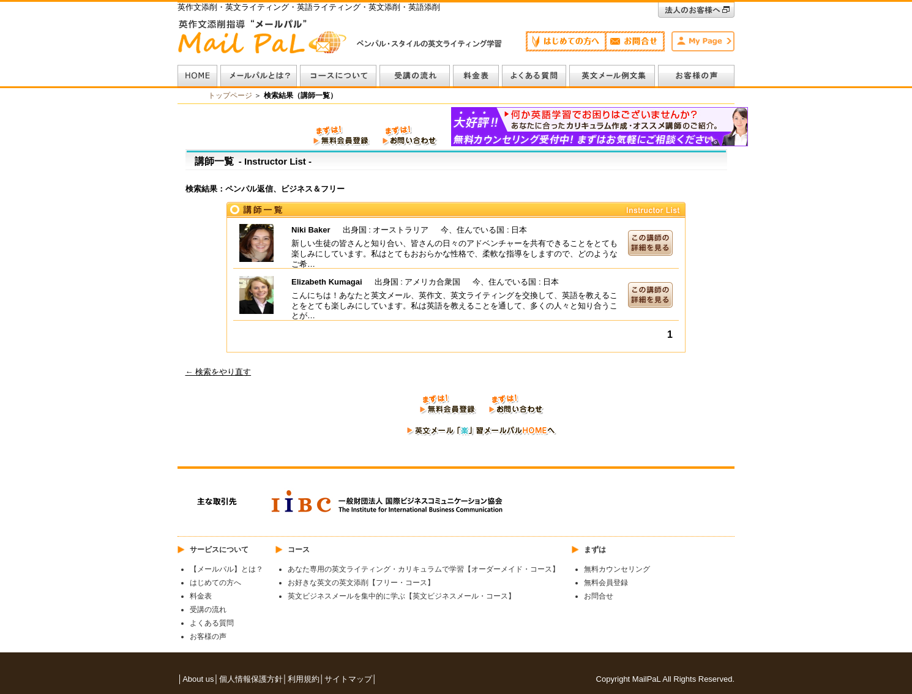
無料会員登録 (606, 582)
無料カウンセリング (617, 569)
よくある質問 (212, 623)
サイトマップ (348, 679)
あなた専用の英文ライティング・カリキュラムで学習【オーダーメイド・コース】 (423, 569)
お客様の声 (208, 636)
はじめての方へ (215, 582)
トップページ (230, 95)
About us (198, 679)
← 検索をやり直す (218, 371)
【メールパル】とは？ (226, 569)
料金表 (201, 596)
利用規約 (304, 679)
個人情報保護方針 (251, 679)
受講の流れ (208, 609)
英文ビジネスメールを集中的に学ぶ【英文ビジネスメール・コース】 (401, 596)
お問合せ (598, 596)
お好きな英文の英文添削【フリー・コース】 (361, 582)
